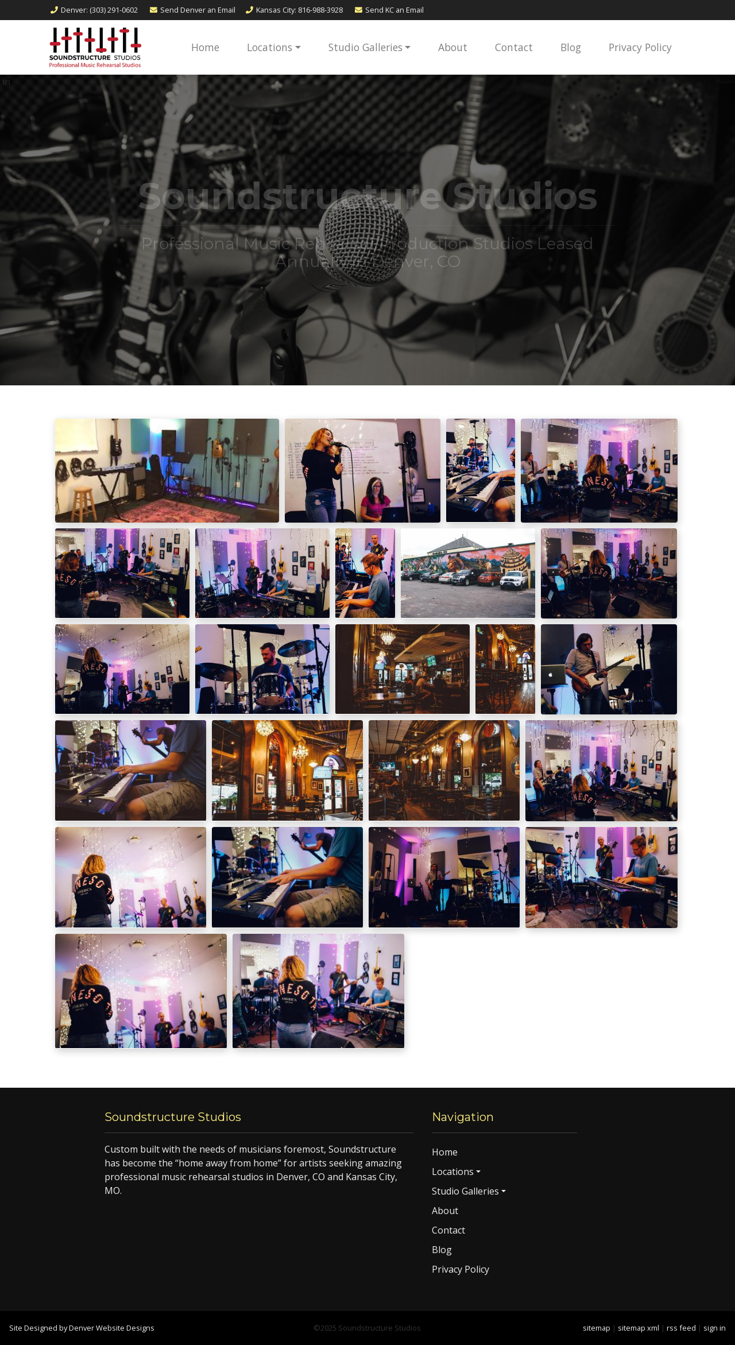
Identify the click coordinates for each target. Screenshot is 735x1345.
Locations (269, 47)
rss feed (681, 1328)
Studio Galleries (365, 47)
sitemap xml (638, 1328)
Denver (93, 10)
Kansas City (294, 10)
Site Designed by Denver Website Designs (81, 1328)
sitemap (596, 1328)
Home (205, 47)
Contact (514, 47)
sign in (714, 1328)
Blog (570, 47)
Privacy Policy (640, 47)
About (452, 47)
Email (192, 10)
